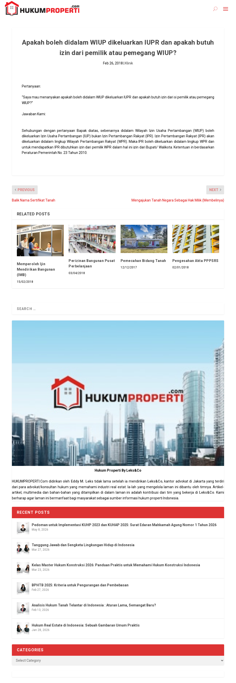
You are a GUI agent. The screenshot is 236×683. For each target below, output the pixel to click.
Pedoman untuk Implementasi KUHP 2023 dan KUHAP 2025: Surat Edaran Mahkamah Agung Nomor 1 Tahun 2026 (124, 525)
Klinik (129, 63)
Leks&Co (154, 481)
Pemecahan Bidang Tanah (143, 261)
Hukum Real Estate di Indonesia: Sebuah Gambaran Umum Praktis (86, 625)
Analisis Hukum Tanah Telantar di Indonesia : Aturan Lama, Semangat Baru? (94, 605)
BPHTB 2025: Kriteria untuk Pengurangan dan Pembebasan (80, 585)
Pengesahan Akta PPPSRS (195, 261)
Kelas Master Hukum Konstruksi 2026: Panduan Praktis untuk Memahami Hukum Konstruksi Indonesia (116, 565)
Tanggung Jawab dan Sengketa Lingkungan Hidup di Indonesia (83, 545)
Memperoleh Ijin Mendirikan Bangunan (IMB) (36, 269)
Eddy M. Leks (82, 481)
